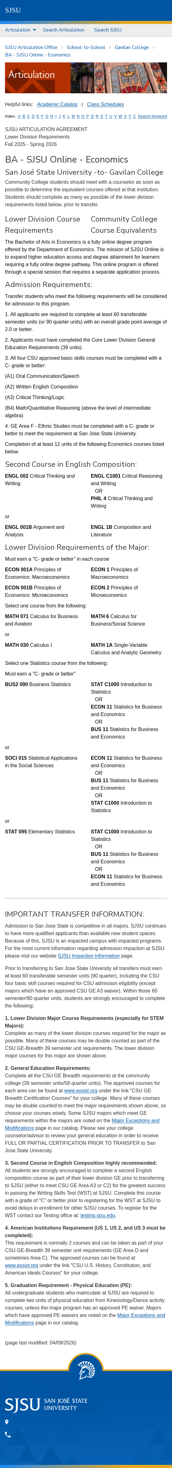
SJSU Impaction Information (89, 955)
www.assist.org (80, 1090)
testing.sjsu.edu (98, 1215)
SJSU (13, 10)
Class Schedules (105, 104)
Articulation (17, 30)
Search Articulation (63, 30)
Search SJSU (108, 30)
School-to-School (86, 47)
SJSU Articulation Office (31, 47)
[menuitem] (19, 30)
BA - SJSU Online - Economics (38, 54)
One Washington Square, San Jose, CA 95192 (64, 1422)
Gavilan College (132, 47)
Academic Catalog (57, 104)
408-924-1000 (31, 1434)
